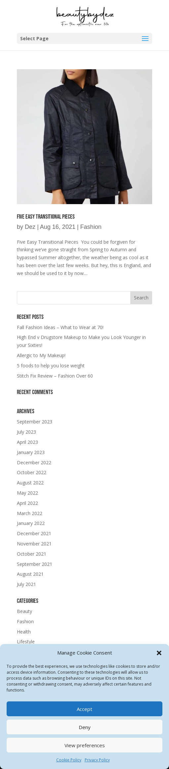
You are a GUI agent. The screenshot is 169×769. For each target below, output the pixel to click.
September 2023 (34, 421)
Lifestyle (26, 641)
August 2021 (30, 574)
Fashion (91, 227)
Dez (30, 227)
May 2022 (27, 493)
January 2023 (31, 452)
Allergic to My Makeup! (41, 355)
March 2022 (29, 513)
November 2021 (34, 543)
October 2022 (31, 472)
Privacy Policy (97, 760)
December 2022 (34, 462)
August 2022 (30, 482)
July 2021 (26, 584)
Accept (84, 709)
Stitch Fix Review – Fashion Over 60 (55, 376)
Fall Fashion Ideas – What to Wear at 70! (60, 327)
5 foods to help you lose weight (51, 365)
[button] (159, 653)
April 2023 (27, 442)
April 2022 (27, 503)
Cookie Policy (68, 760)
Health (24, 632)
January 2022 (31, 523)
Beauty (24, 611)
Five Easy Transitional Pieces (46, 216)
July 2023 (26, 432)
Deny (85, 727)
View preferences (84, 745)
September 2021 (34, 564)
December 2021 (34, 533)
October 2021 (31, 554)
